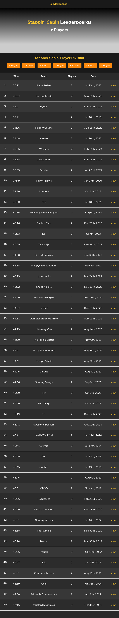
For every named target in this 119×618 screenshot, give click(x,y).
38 (5, 477)
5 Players (59, 65)
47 (5, 572)
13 (5, 212)
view (113, 85)
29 (5, 382)
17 (5, 254)
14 (5, 222)
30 (5, 392)
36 (5, 456)
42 (5, 519)
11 (5, 191)
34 (5, 435)
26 (5, 350)
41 (5, 509)
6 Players (74, 65)
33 (5, 424)
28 (5, 371)
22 (5, 307)
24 (5, 329)
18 (5, 265)
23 (5, 318)
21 (5, 297)
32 (5, 413)
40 (5, 498)
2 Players (13, 65)
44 (5, 541)
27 (5, 360)
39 (5, 488)
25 (5, 339)
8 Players (105, 65)
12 (5, 201)
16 (5, 244)
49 (5, 594)
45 (5, 551)
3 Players (28, 65)
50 (5, 604)
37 (5, 466)
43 (5, 530)
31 (5, 403)
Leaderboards (60, 4)
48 (5, 583)
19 (5, 275)
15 (5, 233)
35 (5, 445)
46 (5, 562)
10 (5, 180)
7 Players (90, 65)
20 (5, 286)
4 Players (44, 65)
